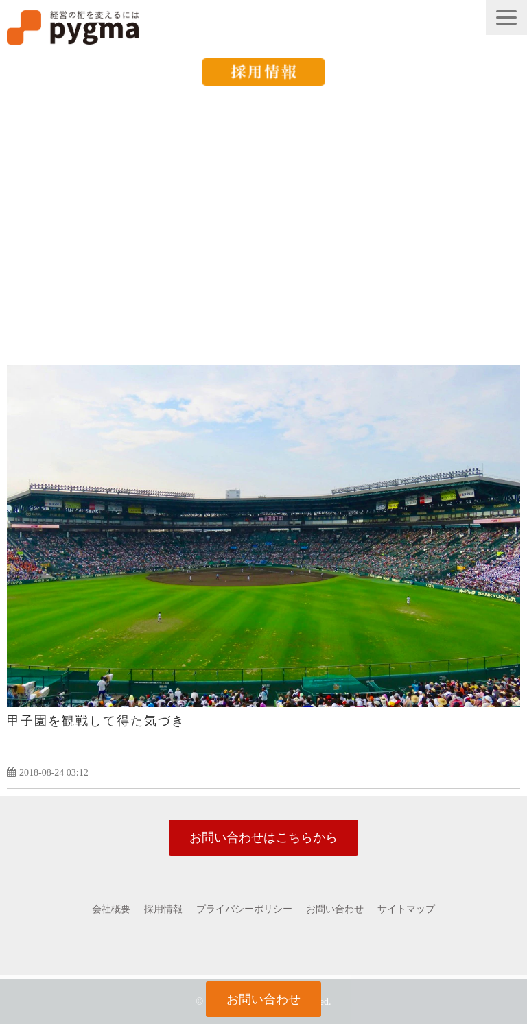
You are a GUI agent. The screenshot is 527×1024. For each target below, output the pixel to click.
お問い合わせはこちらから (263, 837)
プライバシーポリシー (244, 909)
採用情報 (163, 909)
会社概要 (111, 909)
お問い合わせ (335, 909)
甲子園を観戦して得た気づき (96, 721)
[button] (506, 17)
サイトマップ (406, 909)
